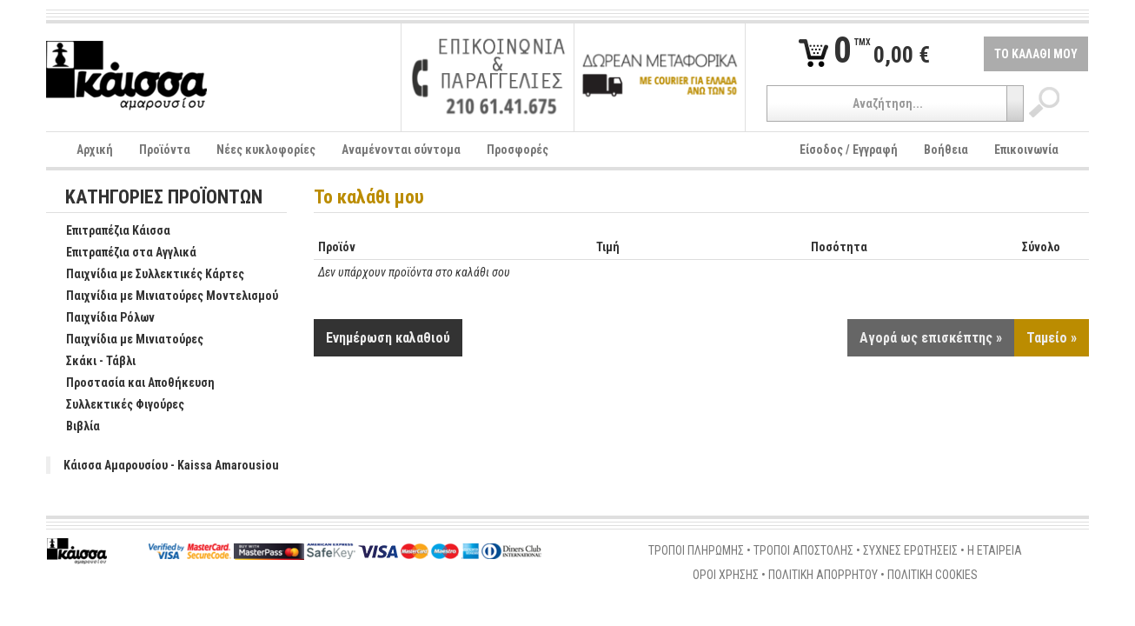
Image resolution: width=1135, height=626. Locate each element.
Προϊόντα (164, 149)
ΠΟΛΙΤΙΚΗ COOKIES (932, 575)
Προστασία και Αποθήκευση (131, 383)
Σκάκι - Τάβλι (92, 362)
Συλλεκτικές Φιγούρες (116, 405)
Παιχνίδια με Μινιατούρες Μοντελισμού (163, 296)
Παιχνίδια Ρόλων (101, 318)
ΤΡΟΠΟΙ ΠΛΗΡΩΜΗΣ (696, 550)
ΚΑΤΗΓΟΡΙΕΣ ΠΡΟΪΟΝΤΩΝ (163, 198)
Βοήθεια (946, 149)
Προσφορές (517, 149)
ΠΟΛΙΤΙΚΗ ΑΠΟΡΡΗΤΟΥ (823, 575)
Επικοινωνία (1026, 149)
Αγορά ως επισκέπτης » (931, 338)
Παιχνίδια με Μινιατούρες (125, 340)
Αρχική (94, 149)
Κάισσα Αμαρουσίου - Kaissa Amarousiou (171, 465)
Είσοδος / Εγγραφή (849, 149)
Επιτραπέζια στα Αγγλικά (122, 253)
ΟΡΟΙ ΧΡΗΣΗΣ (726, 575)
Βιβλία (74, 427)
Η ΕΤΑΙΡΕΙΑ (994, 550)
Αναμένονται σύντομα (401, 149)
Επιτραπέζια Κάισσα (109, 231)
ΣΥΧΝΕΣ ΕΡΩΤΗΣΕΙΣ (910, 550)
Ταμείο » (1051, 338)
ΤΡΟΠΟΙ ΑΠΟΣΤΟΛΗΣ (803, 550)
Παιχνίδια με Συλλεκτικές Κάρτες (146, 275)
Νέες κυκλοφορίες (265, 149)
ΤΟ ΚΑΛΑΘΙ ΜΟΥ (1036, 54)
